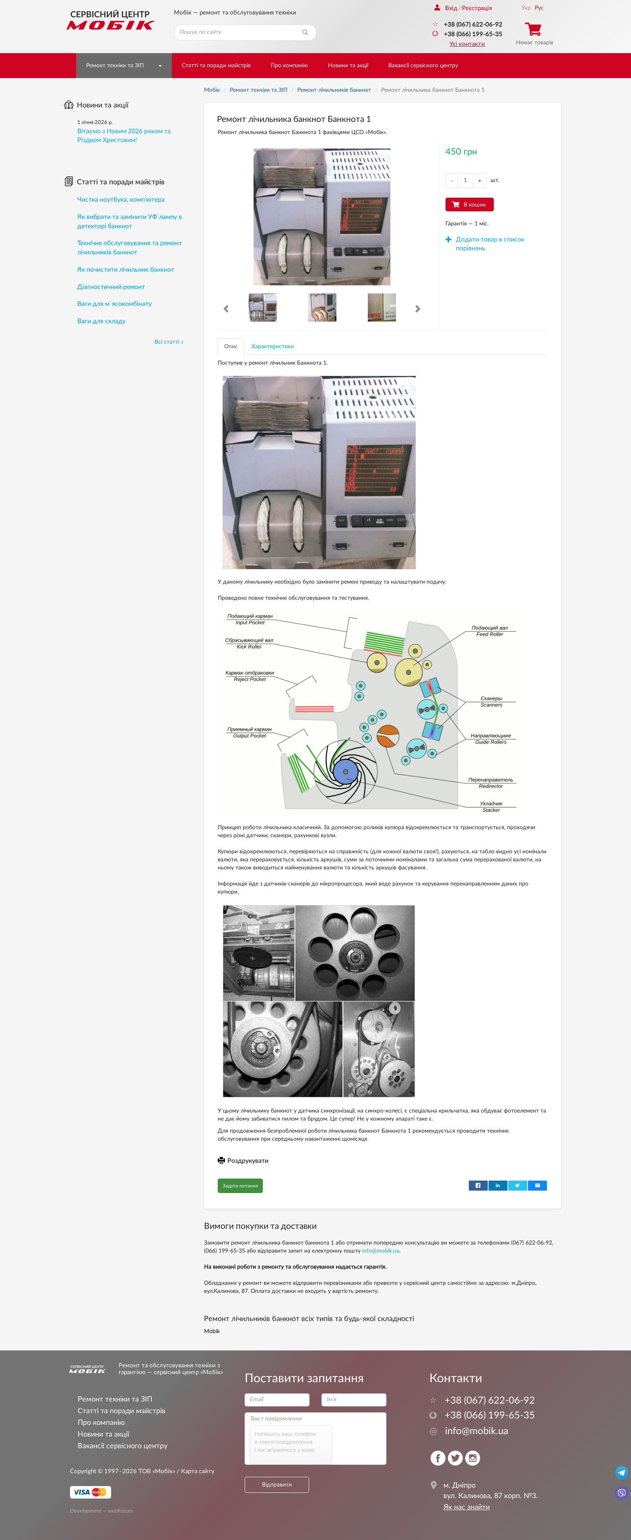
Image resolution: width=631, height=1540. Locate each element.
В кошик (475, 205)
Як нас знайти (466, 1507)
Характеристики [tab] (273, 346)
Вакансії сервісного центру (423, 65)
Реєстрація (477, 8)
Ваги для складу (101, 321)
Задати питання (240, 1185)
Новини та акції (348, 65)
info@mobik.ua (380, 1251)
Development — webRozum (101, 1511)
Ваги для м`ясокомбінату (114, 304)
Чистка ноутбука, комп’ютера (121, 199)
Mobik (212, 1331)
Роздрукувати (243, 1161)
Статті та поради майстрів (216, 65)
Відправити (277, 1485)
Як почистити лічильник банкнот (125, 269)
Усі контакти (467, 44)
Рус (539, 8)
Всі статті (169, 342)
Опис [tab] (231, 346)
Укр (526, 8)
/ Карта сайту (194, 1471)
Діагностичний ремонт (111, 287)
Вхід (445, 8)
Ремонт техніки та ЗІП (115, 65)
